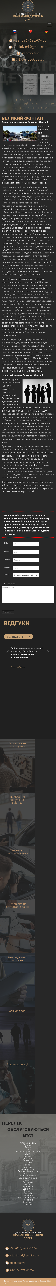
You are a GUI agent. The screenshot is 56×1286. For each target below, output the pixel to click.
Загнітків (28, 1195)
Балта (28, 1149)
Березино (28, 1158)
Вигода (28, 1184)
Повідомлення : (10, 584)
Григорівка (28, 1182)
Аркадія (28, 1193)
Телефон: (8, 559)
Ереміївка (28, 1187)
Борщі (28, 1165)
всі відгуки (18, 637)
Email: (6, 551)
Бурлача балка (28, 1169)
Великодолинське (28, 1178)
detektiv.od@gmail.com (28, 46)
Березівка (28, 1160)
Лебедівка (28, 1200)
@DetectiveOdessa (28, 59)
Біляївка (28, 1156)
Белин (28, 1154)
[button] (7, 657)
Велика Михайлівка (28, 1171)
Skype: (7, 567)
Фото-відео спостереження (17, 852)
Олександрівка (28, 1143)
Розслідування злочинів (17, 959)
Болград (28, 1162)
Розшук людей (17, 1010)
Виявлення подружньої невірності (17, 799)
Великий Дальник (28, 1176)
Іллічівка (28, 1204)
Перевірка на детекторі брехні (17, 905)
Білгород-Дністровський (28, 1152)
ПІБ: (6, 543)
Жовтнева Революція (28, 1197)
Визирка (28, 1180)
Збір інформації (17, 1064)
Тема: (6, 574)
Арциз (28, 1147)
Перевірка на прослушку (17, 745)
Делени (28, 1191)
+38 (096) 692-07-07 (28, 40)
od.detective (28, 53)
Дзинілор (28, 1189)
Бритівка (28, 1167)
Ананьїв (28, 1145)
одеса (28, 17)
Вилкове (28, 1173)
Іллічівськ (28, 1202)
